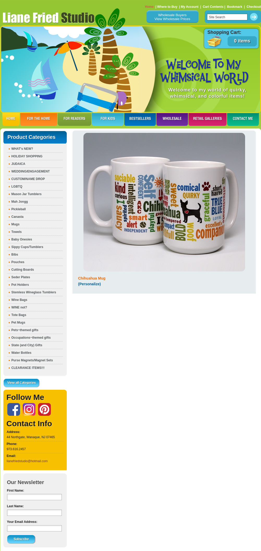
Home (149, 7)
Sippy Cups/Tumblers (27, 247)
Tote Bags (18, 315)
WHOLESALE (172, 119)
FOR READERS (74, 119)
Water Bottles (21, 353)
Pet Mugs (18, 322)
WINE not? (19, 307)
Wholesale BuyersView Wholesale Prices (172, 17)
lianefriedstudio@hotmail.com (27, 461)
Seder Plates (20, 277)
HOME (11, 119)
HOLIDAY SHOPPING (27, 156)
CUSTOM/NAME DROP (28, 179)
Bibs (14, 254)
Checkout (254, 7)
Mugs (15, 224)
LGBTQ (16, 186)
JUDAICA (18, 164)
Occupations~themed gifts (31, 337)
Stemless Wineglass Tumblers (33, 292)
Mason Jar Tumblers (26, 194)
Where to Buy (167, 7)
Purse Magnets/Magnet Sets (32, 360)
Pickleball (18, 209)
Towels (16, 232)
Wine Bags (19, 300)
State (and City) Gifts (27, 345)
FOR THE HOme (38, 119)
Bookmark (234, 7)
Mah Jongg (19, 201)
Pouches (18, 262)
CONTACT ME (243, 119)
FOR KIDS (108, 119)
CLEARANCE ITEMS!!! (28, 368)
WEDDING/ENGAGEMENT (30, 171)
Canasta (17, 217)
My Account (189, 7)
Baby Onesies (21, 239)
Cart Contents (213, 7)
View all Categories (21, 383)
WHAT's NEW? (22, 149)
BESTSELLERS (140, 119)
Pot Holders (20, 285)
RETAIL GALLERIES (208, 119)
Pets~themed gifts (25, 330)
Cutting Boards (22, 269)
